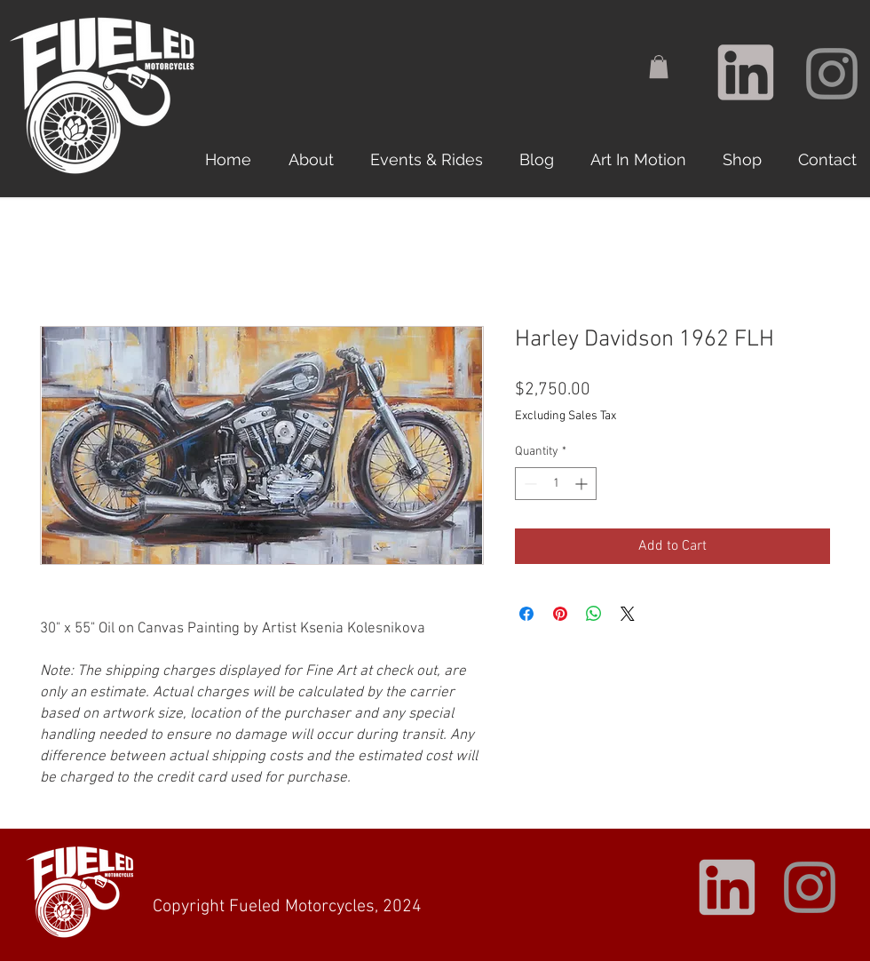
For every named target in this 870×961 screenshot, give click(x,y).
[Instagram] (831, 73)
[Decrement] (529, 483)
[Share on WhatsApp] (594, 613)
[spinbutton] (556, 483)
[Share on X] (627, 613)
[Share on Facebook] (526, 613)
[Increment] (583, 483)
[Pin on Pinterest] (560, 613)
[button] (658, 66)
